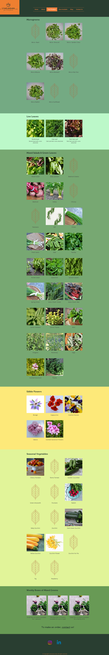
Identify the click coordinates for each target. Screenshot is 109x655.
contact (66, 627)
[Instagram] (49, 642)
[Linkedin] (58, 642)
